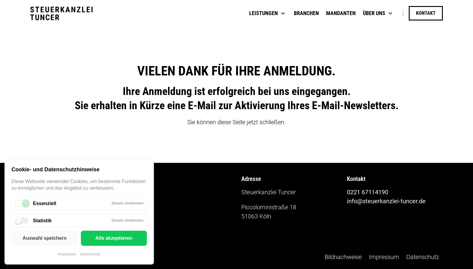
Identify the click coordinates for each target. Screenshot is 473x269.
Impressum (67, 254)
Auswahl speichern (45, 238)
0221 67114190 (367, 192)
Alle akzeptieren (113, 238)
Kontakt (426, 13)
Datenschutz (90, 254)
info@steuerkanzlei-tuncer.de (386, 201)
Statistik (42, 220)
